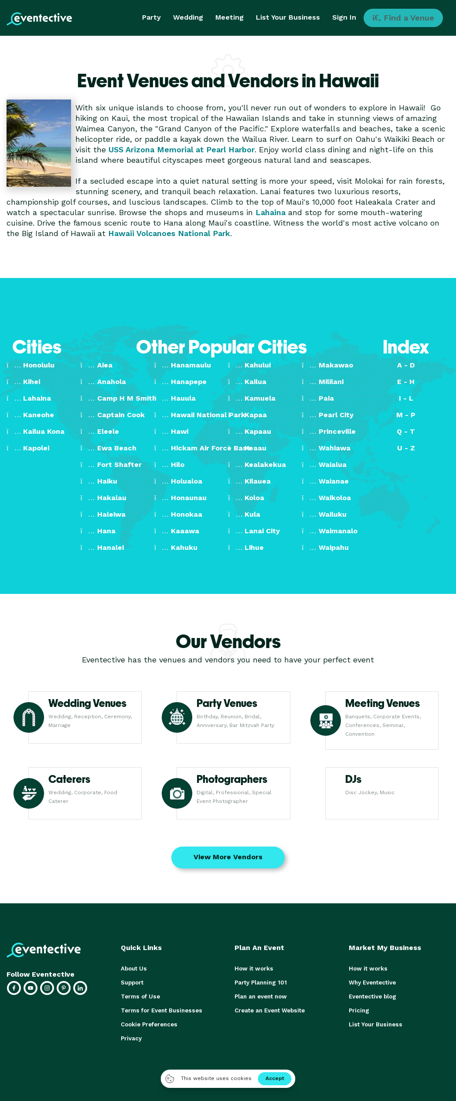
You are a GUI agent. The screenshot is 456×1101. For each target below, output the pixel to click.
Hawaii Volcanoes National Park (169, 233)
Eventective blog (372, 996)
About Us (133, 968)
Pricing (359, 1010)
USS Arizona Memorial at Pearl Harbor (182, 149)
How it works (253, 968)
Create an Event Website (269, 1010)
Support (132, 982)
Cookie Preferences (149, 1024)
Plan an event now (260, 996)
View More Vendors (228, 857)
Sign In (344, 17)
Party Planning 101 (260, 982)
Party (151, 17)
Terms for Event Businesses (160, 1010)
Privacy (131, 1038)
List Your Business (288, 17)
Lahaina (270, 212)
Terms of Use (140, 996)
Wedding (188, 17)
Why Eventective (372, 982)
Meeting (229, 17)
